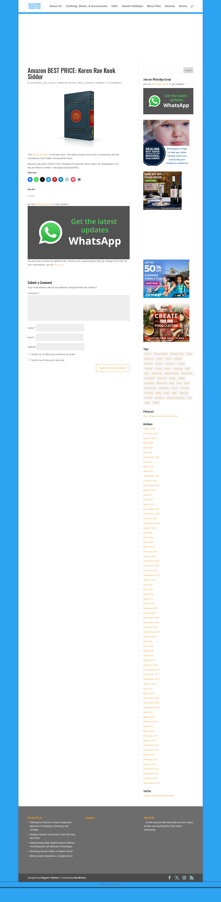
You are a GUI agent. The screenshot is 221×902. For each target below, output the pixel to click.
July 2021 (147, 494)
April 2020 (148, 542)
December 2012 (151, 768)
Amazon (62, 82)
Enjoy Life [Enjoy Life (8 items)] (178, 368)
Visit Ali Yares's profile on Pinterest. (161, 416)
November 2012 (151, 773)
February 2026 (150, 433)
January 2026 (149, 438)
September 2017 (151, 679)
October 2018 (150, 627)
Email (31, 337)
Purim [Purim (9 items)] (158, 393)
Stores (183, 6)
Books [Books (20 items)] (159, 358)
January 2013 (149, 764)
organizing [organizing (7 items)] (164, 388)
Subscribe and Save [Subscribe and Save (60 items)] (175, 398)
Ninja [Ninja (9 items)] (187, 383)
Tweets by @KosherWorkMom (158, 795)
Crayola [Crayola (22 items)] (181, 363)
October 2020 (150, 518)
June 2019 (148, 589)
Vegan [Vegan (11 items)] (147, 402)
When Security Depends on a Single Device (51, 855)
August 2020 (149, 527)
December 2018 (151, 617)
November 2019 (151, 565)
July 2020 (147, 532)
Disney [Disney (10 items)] (158, 368)
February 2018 (150, 664)
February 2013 (150, 759)
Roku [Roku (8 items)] (174, 393)
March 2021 (149, 504)
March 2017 (149, 693)
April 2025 (148, 447)
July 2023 (147, 452)
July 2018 (147, 641)
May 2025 (148, 442)
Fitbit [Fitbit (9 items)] (187, 368)
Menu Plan (154, 6)
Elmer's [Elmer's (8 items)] (167, 368)
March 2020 (149, 546)
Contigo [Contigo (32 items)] (158, 363)
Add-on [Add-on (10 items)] (148, 354)
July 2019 (147, 584)
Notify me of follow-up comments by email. (53, 354)
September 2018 (151, 631)
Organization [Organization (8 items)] (150, 388)
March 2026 (149, 428)
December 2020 (151, 509)
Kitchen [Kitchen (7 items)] (182, 378)
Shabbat (100, 82)
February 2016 (150, 721)
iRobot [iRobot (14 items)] (173, 378)
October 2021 (150, 480)
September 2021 (151, 485)
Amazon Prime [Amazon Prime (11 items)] (177, 354)
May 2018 (148, 650)
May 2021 (148, 499)
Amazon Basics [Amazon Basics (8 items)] (161, 354)
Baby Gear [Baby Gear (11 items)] (149, 358)
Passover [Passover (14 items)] (185, 388)
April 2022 (148, 471)
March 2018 (149, 660)
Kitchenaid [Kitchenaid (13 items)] (149, 383)
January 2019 (149, 612)
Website (32, 346)
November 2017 (151, 674)
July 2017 (147, 688)
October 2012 (150, 778)
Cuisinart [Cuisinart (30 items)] (148, 368)
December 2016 (151, 697)
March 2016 (149, 716)
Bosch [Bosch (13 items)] (168, 358)
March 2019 (149, 603)
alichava (36, 82)
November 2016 (151, 702)
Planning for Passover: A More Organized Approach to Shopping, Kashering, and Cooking (50, 826)
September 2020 (151, 523)
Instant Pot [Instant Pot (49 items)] (162, 378)
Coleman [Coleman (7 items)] (148, 363)
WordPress (80, 877)
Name (32, 327)
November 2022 (151, 457)
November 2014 (151, 749)
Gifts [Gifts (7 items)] (147, 373)
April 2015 (148, 726)
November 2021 (151, 475)
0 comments (115, 82)
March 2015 (149, 731)
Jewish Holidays (132, 6)
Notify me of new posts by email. (48, 360)
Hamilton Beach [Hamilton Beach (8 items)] (171, 373)
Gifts (114, 6)
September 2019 (151, 575)
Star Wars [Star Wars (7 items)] (159, 398)
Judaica (89, 82)
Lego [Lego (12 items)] (171, 383)
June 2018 (148, 646)
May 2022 (148, 466)
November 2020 (151, 513)
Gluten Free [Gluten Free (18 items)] (157, 373)
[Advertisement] (110, 35)
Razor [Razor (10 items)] (166, 393)
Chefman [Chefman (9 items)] (178, 358)
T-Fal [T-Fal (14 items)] (189, 398)
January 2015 (149, 740)
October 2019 (150, 570)
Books (72, 82)
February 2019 (150, 608)
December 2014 (151, 745)
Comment (34, 293)
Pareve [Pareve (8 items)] (175, 388)
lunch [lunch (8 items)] (179, 383)
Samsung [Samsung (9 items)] (184, 393)
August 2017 (149, 683)
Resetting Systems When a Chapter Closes (51, 851)
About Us (56, 6)
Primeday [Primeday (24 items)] (149, 393)
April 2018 (148, 655)
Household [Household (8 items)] (149, 378)
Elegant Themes (50, 877)
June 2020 (148, 537)
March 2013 (149, 754)
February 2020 (150, 551)
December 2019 (151, 560)
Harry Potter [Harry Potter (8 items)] (187, 373)
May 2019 (148, 594)
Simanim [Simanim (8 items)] (148, 398)
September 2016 (151, 707)
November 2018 (151, 622)
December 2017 (151, 669)
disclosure (58, 264)
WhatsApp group (44, 204)
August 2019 (149, 579)
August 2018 (149, 636)
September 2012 (151, 783)
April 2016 (148, 712)
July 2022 (147, 461)
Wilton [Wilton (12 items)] (156, 402)
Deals (80, 82)
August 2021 (149, 490)
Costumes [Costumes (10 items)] (170, 363)
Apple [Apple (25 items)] (189, 354)
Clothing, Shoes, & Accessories (86, 6)
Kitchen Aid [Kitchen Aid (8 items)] (161, 383)
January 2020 (149, 556)
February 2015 (150, 735)
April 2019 (148, 598)
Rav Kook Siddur (40, 154)
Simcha (170, 6)
